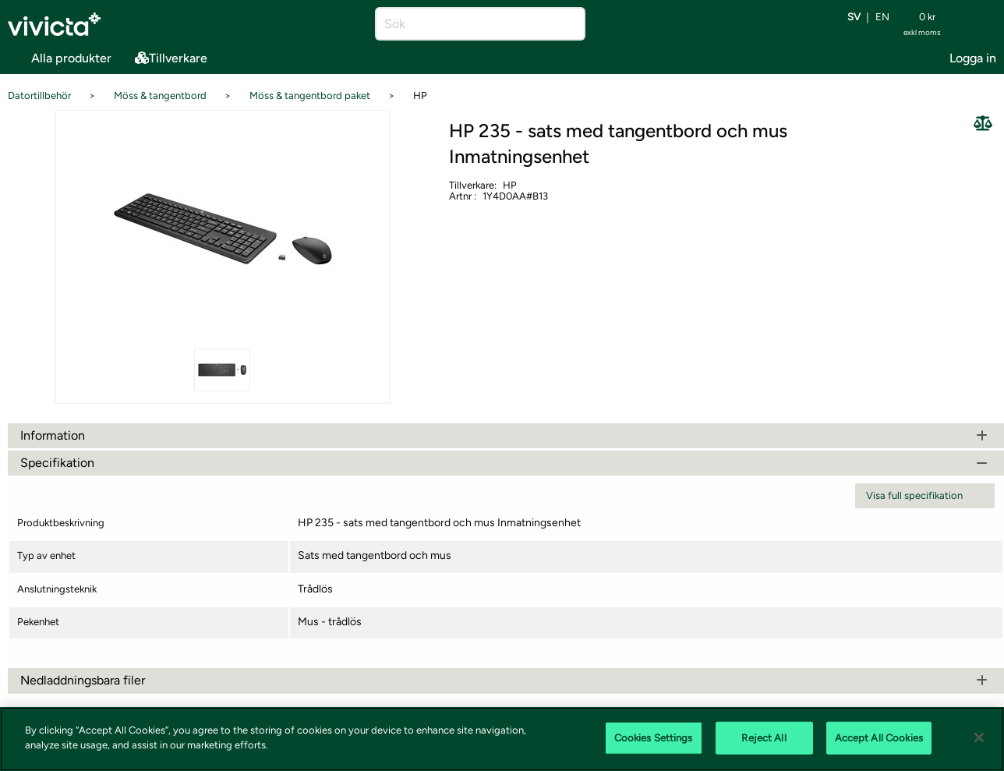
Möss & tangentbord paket (309, 95)
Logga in (972, 58)
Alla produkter (59, 56)
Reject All (763, 738)
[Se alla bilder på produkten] (222, 228)
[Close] (979, 737)
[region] (502, 739)
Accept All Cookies (879, 738)
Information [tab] (506, 435)
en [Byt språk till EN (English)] (882, 17)
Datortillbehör (39, 95)
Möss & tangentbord (160, 95)
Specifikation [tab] (506, 462)
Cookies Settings (653, 738)
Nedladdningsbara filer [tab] (506, 680)
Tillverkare (171, 58)
